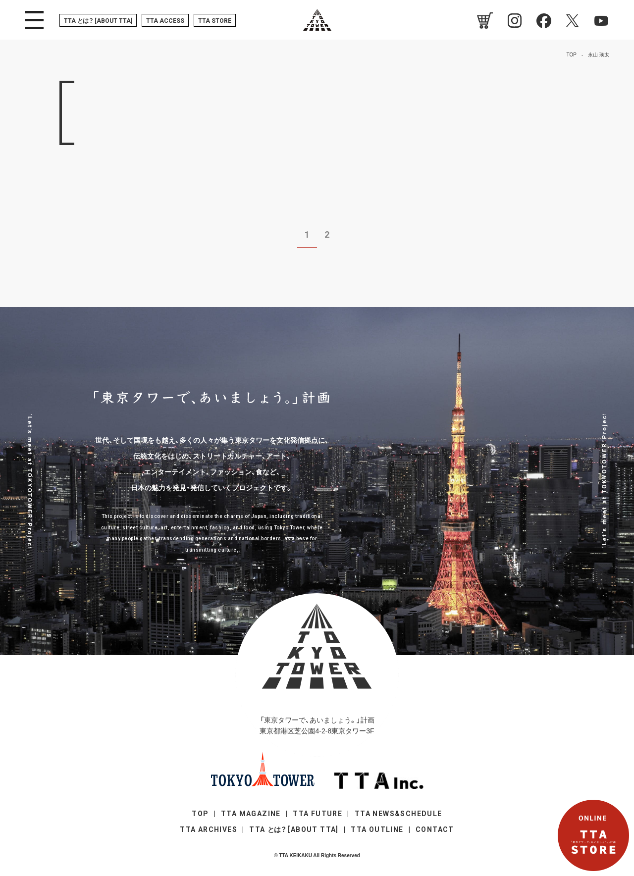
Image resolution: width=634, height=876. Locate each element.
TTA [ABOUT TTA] (98, 20)
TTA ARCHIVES (208, 829)
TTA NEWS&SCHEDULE (398, 814)
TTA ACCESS (165, 20)
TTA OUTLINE (377, 829)
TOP (200, 814)
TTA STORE (214, 20)
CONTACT (435, 829)
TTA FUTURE (317, 814)
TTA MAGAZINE (251, 814)
